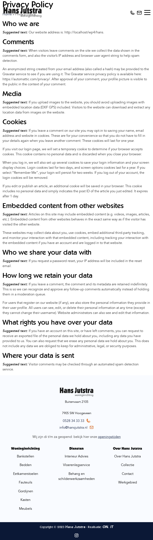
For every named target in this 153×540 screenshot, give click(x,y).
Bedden (26, 465)
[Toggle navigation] (147, 12)
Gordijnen (25, 491)
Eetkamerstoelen (25, 474)
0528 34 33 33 (73, 421)
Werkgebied (127, 482)
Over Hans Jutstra (127, 456)
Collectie (127, 465)
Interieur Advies (76, 456)
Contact (127, 474)
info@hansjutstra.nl (73, 427)
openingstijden (109, 437)
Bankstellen (25, 456)
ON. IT (107, 527)
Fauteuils (25, 482)
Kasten (25, 500)
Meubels (25, 509)
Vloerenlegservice (76, 465)
